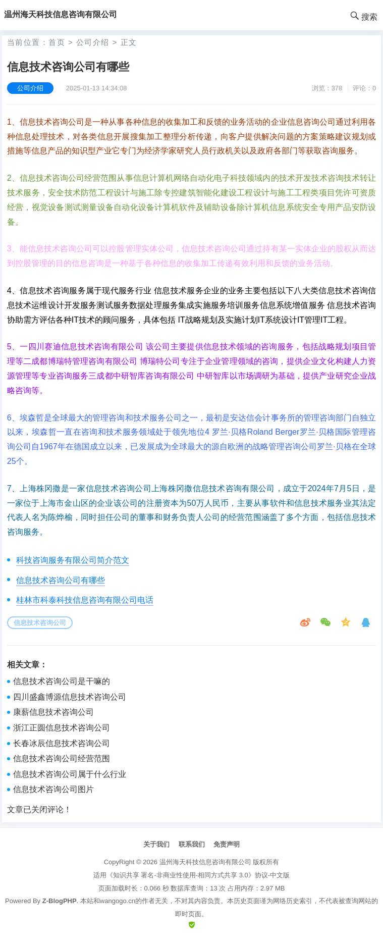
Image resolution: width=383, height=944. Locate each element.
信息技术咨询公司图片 (53, 789)
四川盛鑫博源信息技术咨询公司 (69, 697)
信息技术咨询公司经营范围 (61, 758)
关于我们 (156, 844)
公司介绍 (93, 42)
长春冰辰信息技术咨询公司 (61, 743)
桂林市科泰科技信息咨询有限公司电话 (84, 600)
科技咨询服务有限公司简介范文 (72, 560)
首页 (56, 42)
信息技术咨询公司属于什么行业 (69, 774)
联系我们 (192, 844)
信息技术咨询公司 (40, 622)
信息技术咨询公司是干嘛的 (61, 681)
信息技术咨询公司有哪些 (60, 580)
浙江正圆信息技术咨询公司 (61, 727)
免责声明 (226, 844)
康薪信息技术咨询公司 (53, 712)
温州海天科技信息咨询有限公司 (205, 862)
